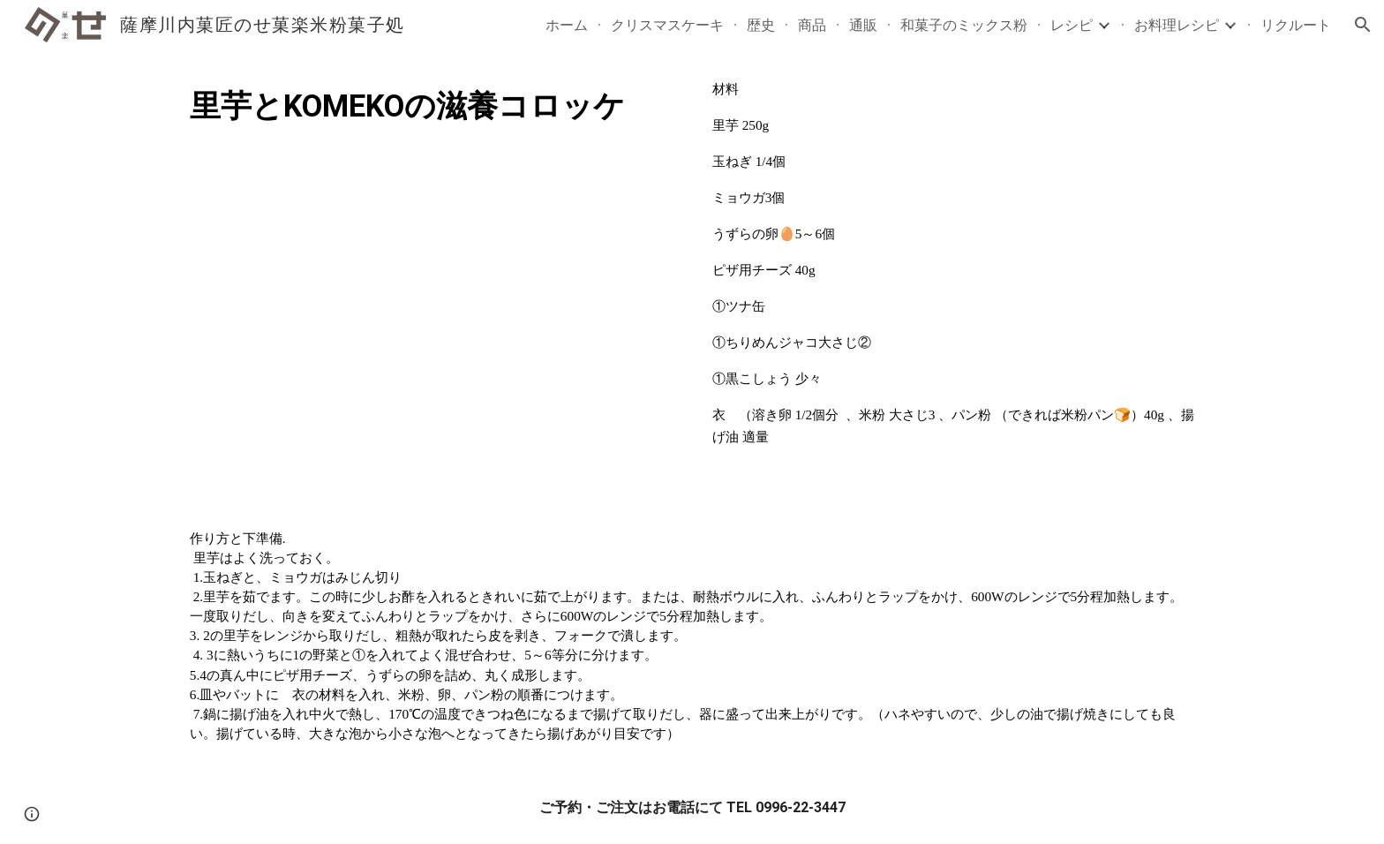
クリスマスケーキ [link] (667, 24)
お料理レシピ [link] (1176, 24)
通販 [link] (863, 24)
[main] (431, 106)
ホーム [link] (566, 24)
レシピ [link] (1071, 24)
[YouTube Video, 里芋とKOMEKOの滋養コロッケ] (431, 310)
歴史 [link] (761, 24)
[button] (1363, 25)
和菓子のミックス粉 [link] (963, 24)
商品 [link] (812, 24)
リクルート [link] (1295, 24)
